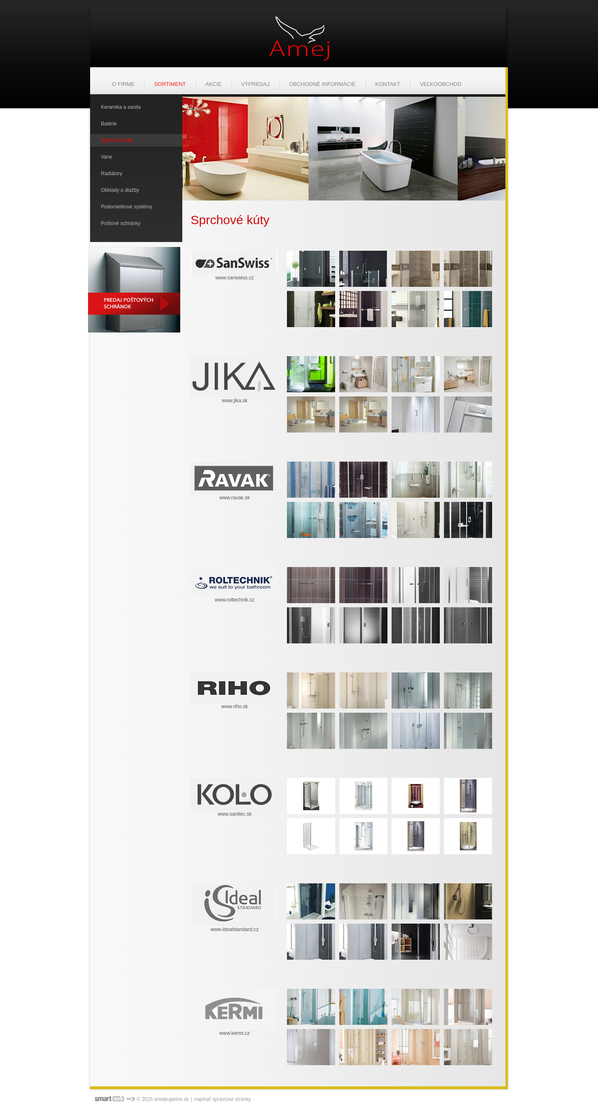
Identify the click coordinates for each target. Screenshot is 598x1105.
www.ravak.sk (234, 498)
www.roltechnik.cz (234, 600)
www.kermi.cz (234, 1033)
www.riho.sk (234, 706)
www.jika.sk (235, 400)
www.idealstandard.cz (235, 929)
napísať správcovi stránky (222, 1099)
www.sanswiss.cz (235, 278)
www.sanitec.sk (235, 814)
